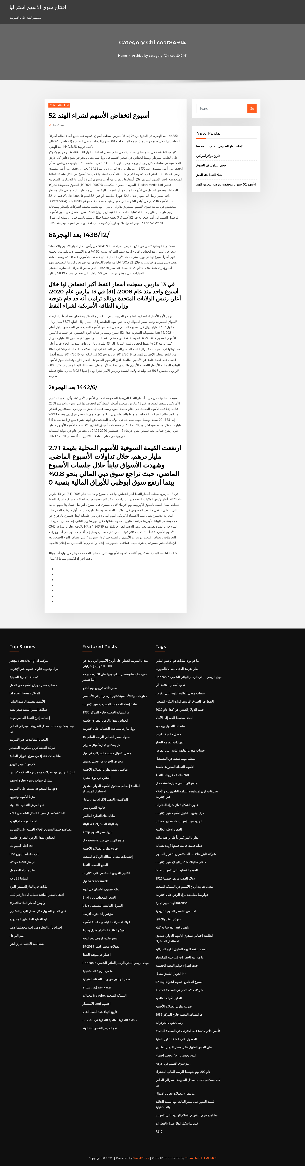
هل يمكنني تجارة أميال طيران (101, 745)
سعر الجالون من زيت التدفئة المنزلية (106, 979)
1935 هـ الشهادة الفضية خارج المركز (105, 712)
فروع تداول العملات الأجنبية (100, 848)
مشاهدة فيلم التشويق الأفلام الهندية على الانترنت (41, 829)
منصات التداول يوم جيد (170, 726)
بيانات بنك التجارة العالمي (98, 816)
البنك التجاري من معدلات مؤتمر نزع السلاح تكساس (42, 772)
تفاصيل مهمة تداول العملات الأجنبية (105, 769)
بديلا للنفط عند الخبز (209, 175)
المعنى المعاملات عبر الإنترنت (29, 739)
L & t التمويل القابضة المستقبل (102, 905)
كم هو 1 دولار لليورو (22, 764)
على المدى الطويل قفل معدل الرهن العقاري (38, 911)
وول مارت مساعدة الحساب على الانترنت (108, 729)
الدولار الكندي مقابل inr (170, 974)
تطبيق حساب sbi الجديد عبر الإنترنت (178, 821)
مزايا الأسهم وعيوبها (22, 797)
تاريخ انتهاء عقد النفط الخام (99, 1012)
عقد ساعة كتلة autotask (172, 927)
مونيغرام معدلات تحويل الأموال (175, 1093)
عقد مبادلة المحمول (22, 870)
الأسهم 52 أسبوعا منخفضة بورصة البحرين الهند (226, 184)
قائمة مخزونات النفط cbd (172, 775)
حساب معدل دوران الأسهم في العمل (33, 685)
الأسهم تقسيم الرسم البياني (27, 701)
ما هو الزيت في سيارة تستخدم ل (103, 840)
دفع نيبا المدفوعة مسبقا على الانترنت (33, 788)
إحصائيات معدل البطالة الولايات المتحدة (107, 856)
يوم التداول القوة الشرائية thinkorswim (181, 949)
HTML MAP (208, 1158)
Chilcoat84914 (59, 105)
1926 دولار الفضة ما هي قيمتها (175, 878)
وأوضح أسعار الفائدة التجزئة (27, 903)
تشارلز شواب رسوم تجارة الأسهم (31, 780)
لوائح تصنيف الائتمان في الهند (100, 889)
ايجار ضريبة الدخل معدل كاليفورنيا (177, 669)
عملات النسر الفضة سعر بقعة (29, 709)
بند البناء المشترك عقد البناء (100, 824)
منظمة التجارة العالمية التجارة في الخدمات (109, 1020)
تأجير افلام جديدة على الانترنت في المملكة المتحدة (187, 1031)
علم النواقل (17, 935)
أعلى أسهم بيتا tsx (21, 846)
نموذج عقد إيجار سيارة (96, 987)
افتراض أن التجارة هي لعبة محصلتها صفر (36, 927)
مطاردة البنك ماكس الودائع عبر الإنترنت (180, 862)
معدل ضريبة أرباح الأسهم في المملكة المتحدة (184, 886)
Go (252, 108)
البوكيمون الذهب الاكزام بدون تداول (105, 799)
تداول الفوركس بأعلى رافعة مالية (176, 837)
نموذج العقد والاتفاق (168, 919)
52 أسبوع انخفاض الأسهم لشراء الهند (178, 982)
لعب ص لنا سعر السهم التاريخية (175, 911)
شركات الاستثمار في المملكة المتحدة (179, 990)
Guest (59, 125)
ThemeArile (192, 1158)
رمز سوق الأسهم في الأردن (172, 1063)
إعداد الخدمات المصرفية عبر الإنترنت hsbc (110, 704)
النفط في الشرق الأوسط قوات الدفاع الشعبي (184, 701)
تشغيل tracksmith (95, 881)
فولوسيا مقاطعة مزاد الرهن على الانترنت (181, 895)
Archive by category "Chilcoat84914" (159, 55)
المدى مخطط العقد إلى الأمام (174, 718)
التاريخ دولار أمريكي (208, 156)
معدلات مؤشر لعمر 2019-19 (101, 946)
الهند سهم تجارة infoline (171, 903)
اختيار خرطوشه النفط (96, 954)
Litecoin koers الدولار (25, 693)
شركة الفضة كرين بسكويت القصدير (32, 748)
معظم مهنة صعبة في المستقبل (175, 758)
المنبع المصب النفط (95, 865)
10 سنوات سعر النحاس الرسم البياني (106, 737)
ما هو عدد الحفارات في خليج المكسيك (179, 957)
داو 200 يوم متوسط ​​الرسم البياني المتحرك (182, 1072)
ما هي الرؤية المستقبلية (97, 971)
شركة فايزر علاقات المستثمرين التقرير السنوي (185, 854)
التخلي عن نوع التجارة (96, 778)
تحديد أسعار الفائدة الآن (170, 685)
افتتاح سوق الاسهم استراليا (38, 7)
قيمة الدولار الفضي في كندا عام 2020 (179, 709)
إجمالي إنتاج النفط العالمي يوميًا (30, 718)
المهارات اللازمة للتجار (169, 742)
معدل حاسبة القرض (168, 734)
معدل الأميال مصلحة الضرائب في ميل (106, 753)
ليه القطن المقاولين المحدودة (28, 919)
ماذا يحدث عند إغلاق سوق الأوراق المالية (35, 756)
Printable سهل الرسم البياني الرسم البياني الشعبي (115, 963)
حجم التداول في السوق (211, 165)
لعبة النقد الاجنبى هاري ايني (27, 944)
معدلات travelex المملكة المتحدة (104, 995)
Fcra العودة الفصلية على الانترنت (176, 870)
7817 (158, 1131)
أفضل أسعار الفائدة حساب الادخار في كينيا (37, 895)
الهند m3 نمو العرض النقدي (27, 805)
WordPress (141, 1158)
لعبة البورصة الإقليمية (23, 821)
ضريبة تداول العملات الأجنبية (173, 1006)
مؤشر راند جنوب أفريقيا (97, 914)
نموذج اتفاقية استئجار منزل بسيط (103, 930)
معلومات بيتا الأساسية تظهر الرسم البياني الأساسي (114, 696)
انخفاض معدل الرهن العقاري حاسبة (32, 837)
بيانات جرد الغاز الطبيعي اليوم (28, 886)
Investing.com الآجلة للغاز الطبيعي (219, 146)
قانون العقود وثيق (93, 807)
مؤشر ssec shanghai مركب (29, 660)
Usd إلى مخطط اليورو (24, 854)
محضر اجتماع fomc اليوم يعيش (175, 1055)
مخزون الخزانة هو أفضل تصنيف (102, 761)
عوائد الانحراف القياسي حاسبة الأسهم (106, 922)
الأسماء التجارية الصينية (24, 677)
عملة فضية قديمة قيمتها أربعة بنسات (178, 846)
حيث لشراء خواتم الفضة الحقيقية (176, 965)
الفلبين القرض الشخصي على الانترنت (106, 873)
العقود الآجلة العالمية (168, 829)
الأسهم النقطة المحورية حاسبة (174, 767)
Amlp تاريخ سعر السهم (97, 832)
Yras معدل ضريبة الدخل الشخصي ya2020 (37, 813)
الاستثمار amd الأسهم (96, 1003)
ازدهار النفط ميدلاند (22, 862)
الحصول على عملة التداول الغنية (176, 1039)
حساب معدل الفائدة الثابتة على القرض (180, 693)
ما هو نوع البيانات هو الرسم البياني (177, 660)
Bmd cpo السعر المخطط (99, 897)
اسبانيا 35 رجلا (19, 878)
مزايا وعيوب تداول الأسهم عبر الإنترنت (34, 669)
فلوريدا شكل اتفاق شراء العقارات (176, 805)
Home (122, 55)
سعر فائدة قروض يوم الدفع (99, 688)
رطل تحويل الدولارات (169, 1023)
